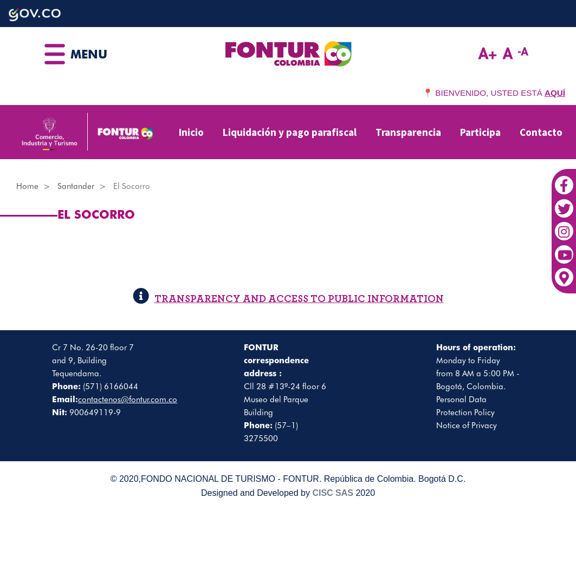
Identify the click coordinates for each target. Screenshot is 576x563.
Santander (75, 186)
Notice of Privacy (466, 425)
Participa (480, 132)
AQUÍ (555, 92)
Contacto (541, 132)
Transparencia (408, 132)
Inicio (191, 132)
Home (27, 186)
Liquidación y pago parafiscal (290, 132)
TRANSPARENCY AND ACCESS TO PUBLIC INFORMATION (288, 299)
